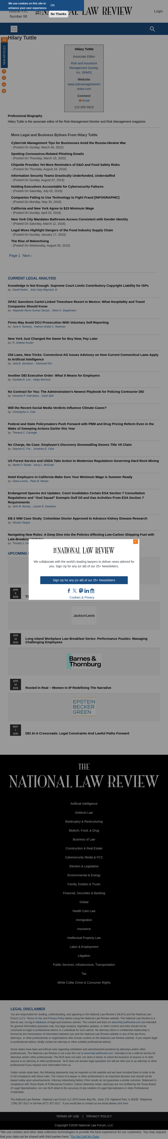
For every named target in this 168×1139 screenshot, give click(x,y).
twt (75, 590)
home (92, 591)
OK (53, 5)
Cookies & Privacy (82, 597)
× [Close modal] (135, 541)
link (86, 591)
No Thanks (58, 14)
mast (81, 591)
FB (69, 591)
